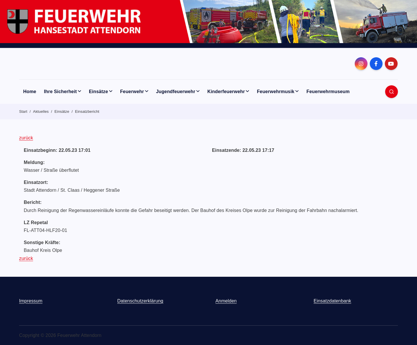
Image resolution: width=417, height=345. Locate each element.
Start (23, 111)
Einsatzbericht (87, 111)
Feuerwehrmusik (275, 91)
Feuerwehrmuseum (328, 91)
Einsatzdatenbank (332, 300)
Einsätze (98, 91)
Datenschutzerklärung (140, 300)
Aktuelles (41, 111)
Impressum (31, 300)
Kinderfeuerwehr (226, 91)
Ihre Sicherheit (60, 91)
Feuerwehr (132, 91)
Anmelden (226, 300)
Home (29, 91)
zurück (26, 137)
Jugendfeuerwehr (175, 91)
